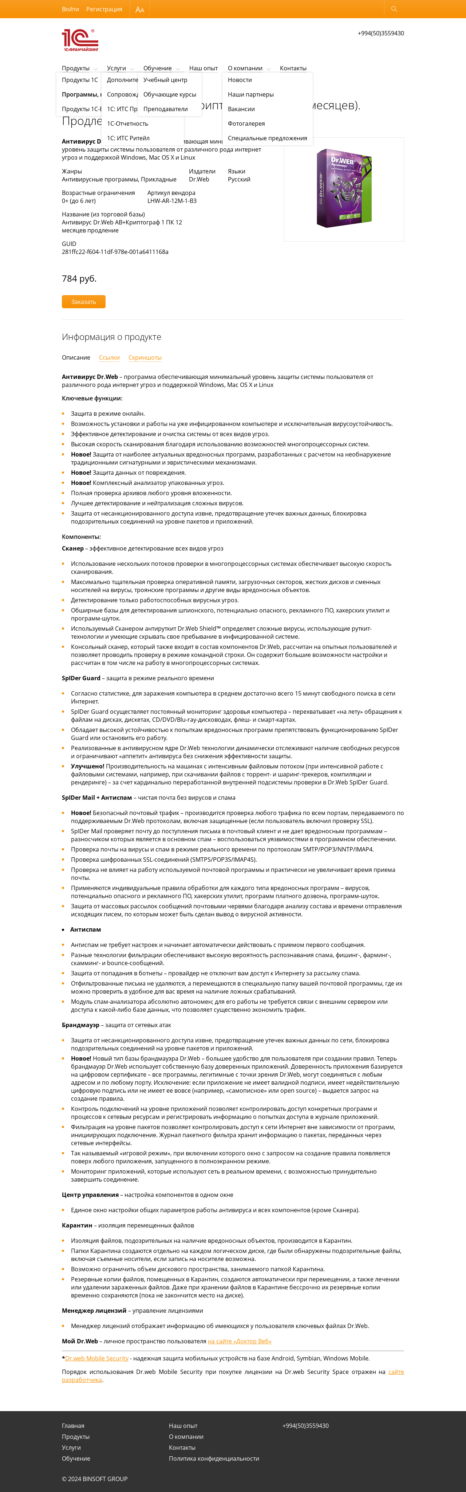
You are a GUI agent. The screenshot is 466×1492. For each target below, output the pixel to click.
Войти (70, 9)
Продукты (76, 68)
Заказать (83, 302)
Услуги (116, 68)
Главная (73, 1426)
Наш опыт (203, 68)
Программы (159, 86)
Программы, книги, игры (114, 86)
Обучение (157, 68)
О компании (245, 68)
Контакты (293, 68)
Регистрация (104, 9)
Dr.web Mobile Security (97, 1358)
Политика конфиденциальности (214, 1458)
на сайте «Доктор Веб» (240, 1341)
